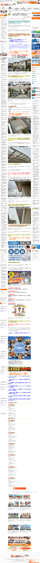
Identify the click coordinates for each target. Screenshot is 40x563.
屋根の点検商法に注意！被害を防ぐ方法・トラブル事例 (36, 229)
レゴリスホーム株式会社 (12, 410)
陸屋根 (2, 50)
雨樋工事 (35, 77)
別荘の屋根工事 (3, 285)
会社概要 (2, 291)
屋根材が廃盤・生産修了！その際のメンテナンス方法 (3, 180)
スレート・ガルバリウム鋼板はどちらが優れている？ (36, 160)
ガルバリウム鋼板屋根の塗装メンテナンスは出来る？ (3, 219)
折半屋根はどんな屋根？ (36, 134)
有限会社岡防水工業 (11, 437)
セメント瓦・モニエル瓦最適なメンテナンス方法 (3, 128)
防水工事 (35, 79)
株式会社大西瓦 (10, 482)
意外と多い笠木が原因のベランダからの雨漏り (3, 154)
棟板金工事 (35, 75)
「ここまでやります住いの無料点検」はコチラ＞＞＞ (18, 39)
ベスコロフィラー (35, 256)
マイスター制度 (3, 38)
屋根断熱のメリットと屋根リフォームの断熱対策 (3, 246)
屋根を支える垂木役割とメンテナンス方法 (3, 196)
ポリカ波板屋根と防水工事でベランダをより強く (3, 268)
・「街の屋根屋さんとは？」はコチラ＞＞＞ (15, 40)
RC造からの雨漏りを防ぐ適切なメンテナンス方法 (3, 243)
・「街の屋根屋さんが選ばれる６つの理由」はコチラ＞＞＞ (18, 41)
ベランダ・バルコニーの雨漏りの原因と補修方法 (3, 151)
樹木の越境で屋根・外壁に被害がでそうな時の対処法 (36, 241)
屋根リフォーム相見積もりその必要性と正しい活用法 (36, 232)
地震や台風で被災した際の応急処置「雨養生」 (3, 159)
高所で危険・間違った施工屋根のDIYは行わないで (3, 193)
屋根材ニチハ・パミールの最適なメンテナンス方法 (36, 143)
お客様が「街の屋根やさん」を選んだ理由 (3, 25)
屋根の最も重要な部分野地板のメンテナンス (3, 165)
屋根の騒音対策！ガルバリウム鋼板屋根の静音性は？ (3, 222)
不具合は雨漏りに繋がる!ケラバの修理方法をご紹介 (4, 148)
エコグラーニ (3, 255)
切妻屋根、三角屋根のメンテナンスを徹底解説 (3, 235)
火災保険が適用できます (36, 116)
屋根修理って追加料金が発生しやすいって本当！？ (36, 238)
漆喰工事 (35, 71)
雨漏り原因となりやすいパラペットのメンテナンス (3, 230)
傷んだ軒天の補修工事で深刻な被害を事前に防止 (3, 189)
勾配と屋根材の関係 (3, 90)
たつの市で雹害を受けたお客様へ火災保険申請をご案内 (17, 46)
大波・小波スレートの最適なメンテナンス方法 (3, 137)
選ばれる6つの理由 (3, 27)
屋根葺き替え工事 (36, 67)
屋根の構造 (2, 156)
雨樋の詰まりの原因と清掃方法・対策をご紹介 (3, 271)
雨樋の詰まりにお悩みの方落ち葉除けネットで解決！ (3, 274)
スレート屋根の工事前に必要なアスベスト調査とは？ (3, 122)
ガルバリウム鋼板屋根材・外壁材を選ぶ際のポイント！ (3, 213)
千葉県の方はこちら (26, 499)
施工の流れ (2, 33)
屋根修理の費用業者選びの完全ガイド (3, 62)
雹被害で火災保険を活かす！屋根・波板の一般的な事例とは (36, 119)
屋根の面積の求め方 (3, 100)
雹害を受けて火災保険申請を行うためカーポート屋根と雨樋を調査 (19, 45)
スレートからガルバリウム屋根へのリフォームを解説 (36, 163)
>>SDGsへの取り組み (3, 300)
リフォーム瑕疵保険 (3, 32)
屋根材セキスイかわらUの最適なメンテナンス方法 (36, 146)
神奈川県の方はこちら (19, 499)
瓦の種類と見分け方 (3, 91)
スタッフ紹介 (2, 292)
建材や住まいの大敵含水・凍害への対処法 (3, 107)
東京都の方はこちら (12, 499)
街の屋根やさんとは (3, 22)
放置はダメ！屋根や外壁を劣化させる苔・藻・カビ (3, 177)
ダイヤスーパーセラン (36, 253)
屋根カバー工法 (36, 69)
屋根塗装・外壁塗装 (36, 73)
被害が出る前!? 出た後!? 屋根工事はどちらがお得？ (36, 215)
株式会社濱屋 (10, 448)
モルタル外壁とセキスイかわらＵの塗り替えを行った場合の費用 (36, 218)
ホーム (10, 10)
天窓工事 (35, 81)
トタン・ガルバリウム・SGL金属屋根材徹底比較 (4, 174)
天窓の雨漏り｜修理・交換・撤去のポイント (3, 145)
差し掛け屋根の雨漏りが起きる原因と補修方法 (3, 183)
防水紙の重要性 (3, 95)
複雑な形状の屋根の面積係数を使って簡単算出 (3, 162)
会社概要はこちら (3, 320)
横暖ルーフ (2, 256)
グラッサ (2, 259)
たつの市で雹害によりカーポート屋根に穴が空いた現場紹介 (18, 44)
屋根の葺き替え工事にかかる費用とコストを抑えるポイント (36, 204)
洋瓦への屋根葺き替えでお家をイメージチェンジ (3, 170)
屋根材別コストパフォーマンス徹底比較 (3, 125)
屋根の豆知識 (3, 96)
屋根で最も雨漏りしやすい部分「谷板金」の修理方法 (3, 199)
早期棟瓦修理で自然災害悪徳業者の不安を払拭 (3, 134)
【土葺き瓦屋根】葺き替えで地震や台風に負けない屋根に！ (36, 179)
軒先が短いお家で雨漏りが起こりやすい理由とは (3, 186)
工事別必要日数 (35, 112)
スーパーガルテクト (3, 252)
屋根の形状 (2, 87)
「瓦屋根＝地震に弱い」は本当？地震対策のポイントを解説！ (36, 185)
